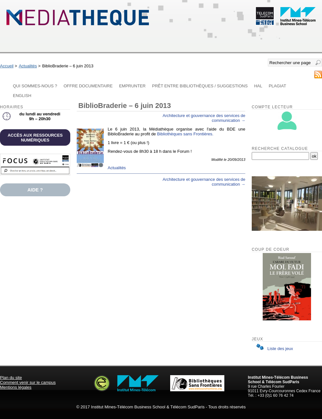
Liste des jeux (273, 348)
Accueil (7, 65)
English (22, 95)
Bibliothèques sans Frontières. (185, 134)
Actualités (28, 65)
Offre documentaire (87, 85)
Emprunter (132, 85)
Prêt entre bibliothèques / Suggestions (200, 85)
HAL (258, 85)
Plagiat (277, 85)
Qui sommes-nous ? (35, 85)
